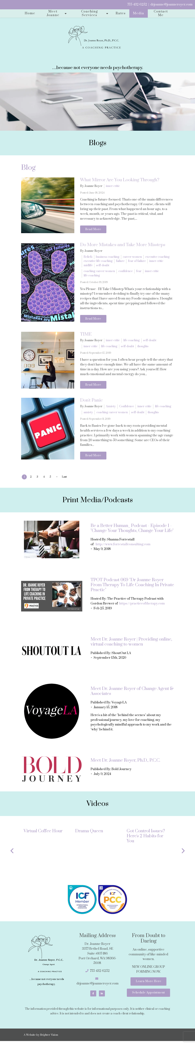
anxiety (88, 414)
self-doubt (102, 266)
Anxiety (111, 408)
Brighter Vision (49, 1037)
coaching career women (99, 272)
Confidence (126, 408)
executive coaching (157, 257)
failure (120, 262)
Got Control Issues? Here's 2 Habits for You (146, 838)
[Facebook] (93, 996)
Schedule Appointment (148, 996)
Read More (94, 229)
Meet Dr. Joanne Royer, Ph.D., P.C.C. (125, 762)
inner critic (113, 186)
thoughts (142, 347)
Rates (121, 13)
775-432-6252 (137, 4)
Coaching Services (89, 13)
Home (30, 13)
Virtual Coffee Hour (43, 833)
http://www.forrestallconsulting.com (123, 546)
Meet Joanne (53, 13)
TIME (86, 335)
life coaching (92, 276)
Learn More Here (148, 984)
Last (67, 479)
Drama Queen (89, 833)
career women (132, 257)
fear (138, 272)
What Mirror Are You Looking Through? (119, 180)
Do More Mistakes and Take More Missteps (122, 245)
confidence (125, 272)
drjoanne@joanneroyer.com (171, 4)
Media (138, 13)
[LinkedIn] (102, 996)
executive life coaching (98, 262)
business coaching (107, 257)
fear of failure (137, 262)
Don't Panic (91, 402)
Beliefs (88, 257)
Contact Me (161, 13)
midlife (88, 266)
